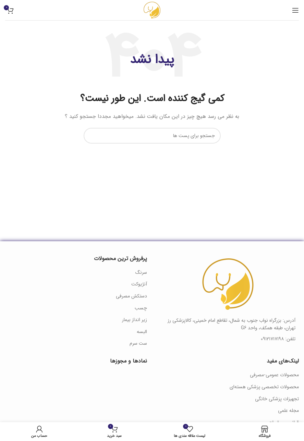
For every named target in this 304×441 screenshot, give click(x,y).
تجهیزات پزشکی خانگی (277, 399)
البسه (142, 332)
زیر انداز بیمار (134, 320)
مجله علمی (288, 410)
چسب (141, 308)
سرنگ (141, 272)
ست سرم (138, 343)
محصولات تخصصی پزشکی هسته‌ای (264, 387)
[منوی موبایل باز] (295, 10)
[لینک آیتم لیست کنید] (228, 339)
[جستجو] (152, 136)
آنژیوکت (139, 284)
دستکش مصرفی (131, 296)
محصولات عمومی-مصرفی (274, 375)
